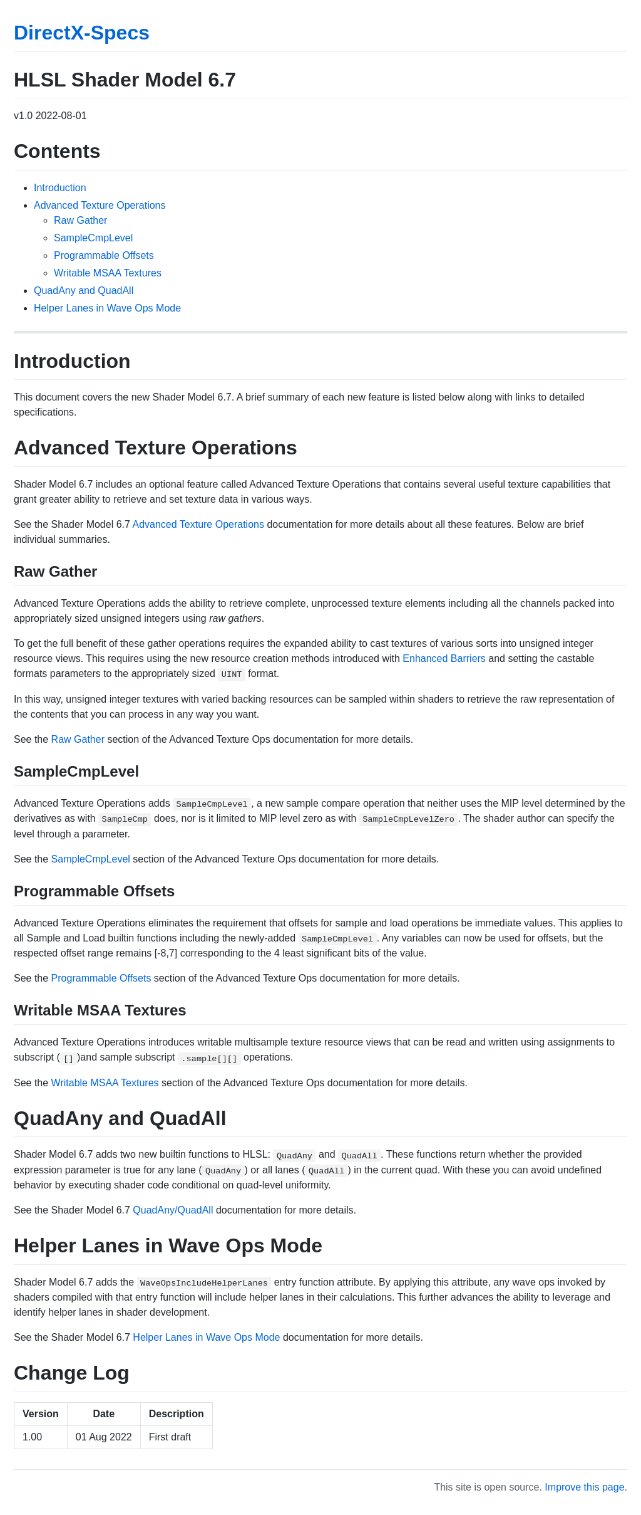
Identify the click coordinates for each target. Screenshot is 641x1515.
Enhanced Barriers (444, 658)
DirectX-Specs (82, 32)
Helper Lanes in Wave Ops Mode (107, 308)
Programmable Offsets (104, 255)
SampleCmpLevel (93, 238)
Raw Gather (80, 220)
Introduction (60, 187)
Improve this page (584, 1487)
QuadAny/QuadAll (173, 1210)
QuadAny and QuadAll (83, 290)
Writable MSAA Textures (108, 273)
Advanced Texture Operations (100, 205)
